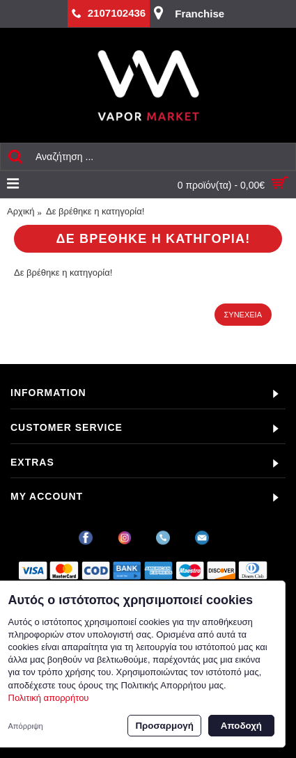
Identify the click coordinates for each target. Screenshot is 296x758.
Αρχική (21, 211)
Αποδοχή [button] (241, 725)
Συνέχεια (243, 314)
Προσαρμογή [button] (164, 725)
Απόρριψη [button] (25, 726)
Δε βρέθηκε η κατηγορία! (95, 211)
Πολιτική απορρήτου (48, 698)
